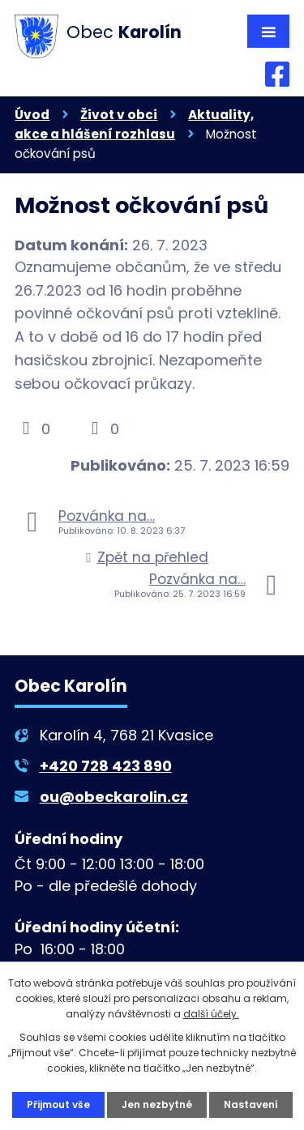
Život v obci (118, 114)
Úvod (32, 114)
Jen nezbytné (157, 1104)
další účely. (211, 1014)
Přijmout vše (58, 1104)
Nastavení (251, 1104)
